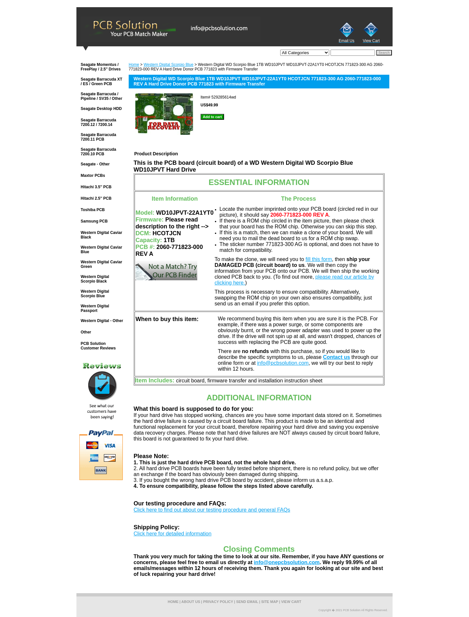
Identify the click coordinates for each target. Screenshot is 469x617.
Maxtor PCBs (93, 175)
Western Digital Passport (95, 308)
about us (190, 602)
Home (134, 64)
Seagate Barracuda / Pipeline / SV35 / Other (101, 96)
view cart (291, 602)
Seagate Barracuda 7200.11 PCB (98, 137)
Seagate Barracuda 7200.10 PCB (98, 151)
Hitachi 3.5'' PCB (96, 187)
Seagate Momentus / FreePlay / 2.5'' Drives (101, 66)
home (173, 602)
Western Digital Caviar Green (101, 264)
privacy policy (218, 602)
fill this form (318, 259)
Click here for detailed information (172, 533)
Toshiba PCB (93, 210)
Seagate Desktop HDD (101, 108)
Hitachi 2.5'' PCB (96, 198)
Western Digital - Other (102, 320)
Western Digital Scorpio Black (95, 279)
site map (269, 602)
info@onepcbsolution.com (286, 562)
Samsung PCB (94, 221)
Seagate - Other (95, 164)
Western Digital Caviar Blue (101, 249)
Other (86, 332)
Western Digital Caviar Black (101, 234)
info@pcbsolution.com (283, 363)
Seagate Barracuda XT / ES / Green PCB (101, 81)
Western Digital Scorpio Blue (169, 64)
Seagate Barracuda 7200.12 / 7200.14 (98, 122)
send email (247, 602)
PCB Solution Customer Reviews (98, 345)
